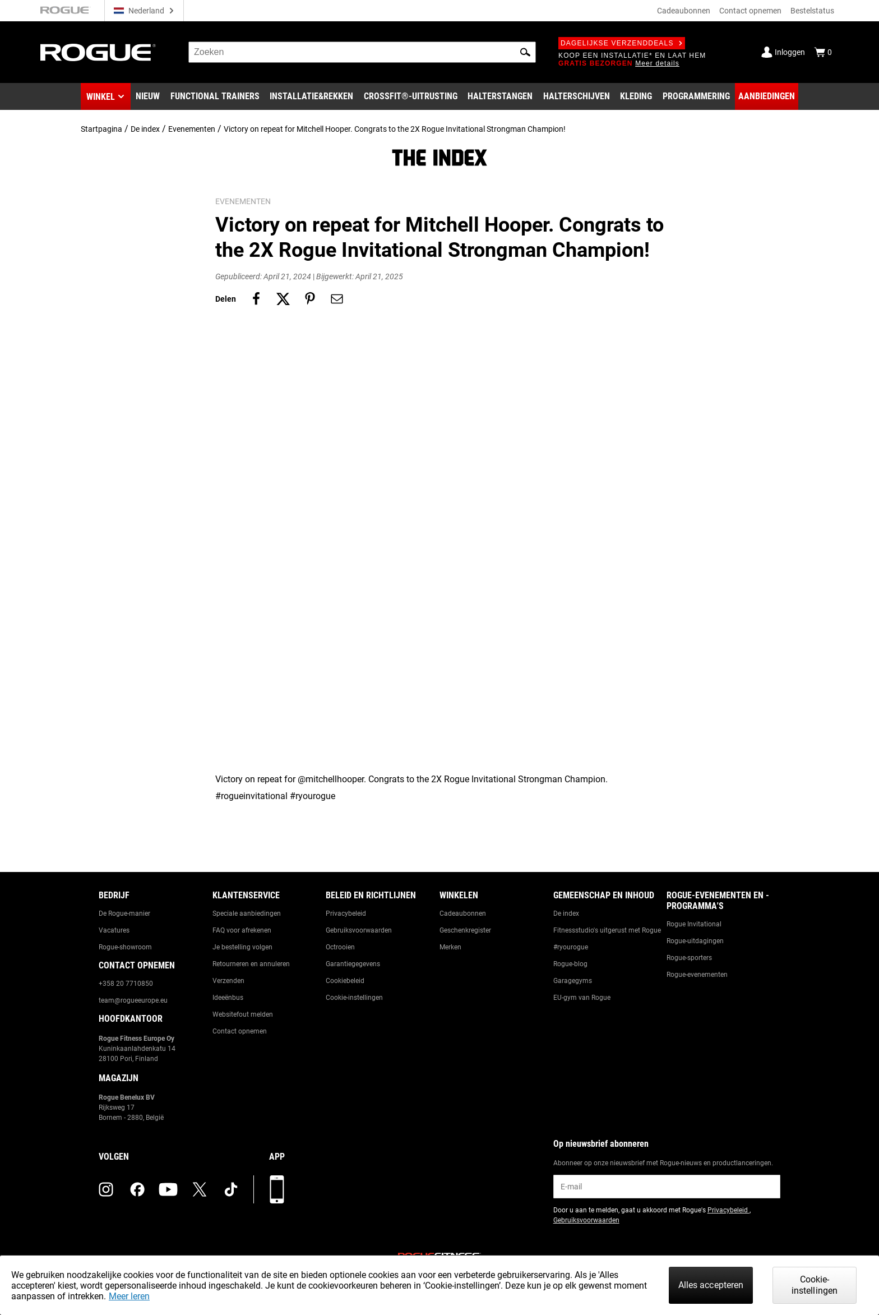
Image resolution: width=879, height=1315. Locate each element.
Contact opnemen (750, 10)
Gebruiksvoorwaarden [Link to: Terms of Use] (359, 930)
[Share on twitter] (283, 299)
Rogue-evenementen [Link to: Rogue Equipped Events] (697, 975)
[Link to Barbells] (500, 96)
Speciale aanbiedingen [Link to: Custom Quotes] (246, 913)
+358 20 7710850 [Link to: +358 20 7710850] (126, 984)
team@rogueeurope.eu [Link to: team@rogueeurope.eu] (133, 1000)
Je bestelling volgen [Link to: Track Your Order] (242, 947)
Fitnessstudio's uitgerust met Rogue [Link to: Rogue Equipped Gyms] (607, 930)
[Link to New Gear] (147, 96)
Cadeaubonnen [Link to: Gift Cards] (463, 913)
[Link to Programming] (696, 96)
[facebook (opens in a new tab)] (137, 1189)
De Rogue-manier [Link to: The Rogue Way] (124, 913)
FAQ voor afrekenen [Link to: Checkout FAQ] (241, 930)
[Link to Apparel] (636, 96)
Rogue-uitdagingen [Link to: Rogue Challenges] (695, 941)
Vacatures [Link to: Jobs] (114, 930)
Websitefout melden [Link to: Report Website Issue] (242, 1014)
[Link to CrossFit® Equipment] (410, 96)
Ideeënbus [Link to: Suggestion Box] (227, 998)
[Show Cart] (823, 52)
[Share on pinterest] (310, 299)
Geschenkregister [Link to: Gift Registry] (465, 930)
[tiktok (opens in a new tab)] (231, 1189)
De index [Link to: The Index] (566, 913)
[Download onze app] (277, 1189)
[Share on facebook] (256, 299)
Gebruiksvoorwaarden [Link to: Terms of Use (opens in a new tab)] (586, 1220)
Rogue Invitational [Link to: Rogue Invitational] (694, 924)
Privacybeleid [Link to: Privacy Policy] (346, 913)
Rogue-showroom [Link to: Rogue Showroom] (125, 947)
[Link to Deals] (766, 96)
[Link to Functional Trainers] (215, 96)
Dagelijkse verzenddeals (622, 43)
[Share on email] (337, 299)
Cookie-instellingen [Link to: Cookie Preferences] (354, 998)
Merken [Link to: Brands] (450, 947)
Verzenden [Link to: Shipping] (228, 981)
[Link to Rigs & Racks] (311, 96)
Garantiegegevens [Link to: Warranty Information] (353, 964)
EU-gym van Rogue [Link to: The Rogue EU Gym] (581, 998)
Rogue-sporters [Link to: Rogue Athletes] (689, 958)
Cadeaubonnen (683, 10)
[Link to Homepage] (98, 52)
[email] (666, 1186)
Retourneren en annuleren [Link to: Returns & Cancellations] (251, 964)
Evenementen (191, 128)
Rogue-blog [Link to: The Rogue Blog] (570, 964)
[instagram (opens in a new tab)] (106, 1189)
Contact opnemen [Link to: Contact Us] (239, 1031)
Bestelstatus (812, 10)
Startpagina (101, 128)
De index (145, 128)
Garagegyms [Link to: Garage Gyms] (572, 981)
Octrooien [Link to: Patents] (340, 947)
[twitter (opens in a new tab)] (200, 1189)
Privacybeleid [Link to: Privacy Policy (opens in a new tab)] (728, 1210)
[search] (362, 52)
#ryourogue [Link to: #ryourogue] (570, 947)
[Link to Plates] (576, 96)
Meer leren (129, 1296)
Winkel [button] (100, 96)
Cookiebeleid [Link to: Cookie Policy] (345, 981)
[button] (525, 52)
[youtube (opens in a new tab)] (168, 1189)
